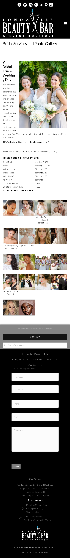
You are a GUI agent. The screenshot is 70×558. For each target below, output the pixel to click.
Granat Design (40, 552)
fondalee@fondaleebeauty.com (35, 495)
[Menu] (65, 23)
